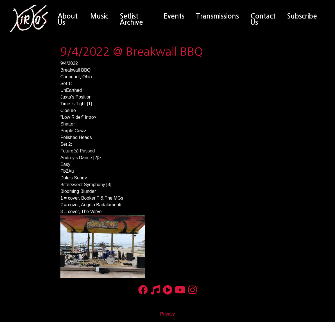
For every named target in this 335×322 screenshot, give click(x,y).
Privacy (167, 314)
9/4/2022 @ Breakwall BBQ (131, 51)
